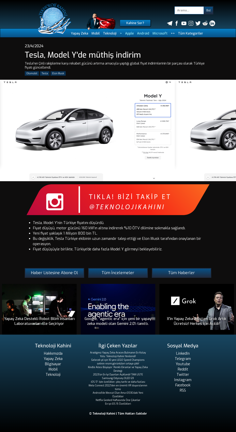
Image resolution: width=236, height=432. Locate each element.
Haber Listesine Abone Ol (54, 273)
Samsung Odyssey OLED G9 (118, 378)
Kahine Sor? (135, 23)
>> (173, 33)
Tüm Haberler (181, 273)
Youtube (183, 364)
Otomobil (31, 73)
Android (143, 33)
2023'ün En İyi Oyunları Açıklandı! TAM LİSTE (118, 374)
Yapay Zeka (79, 33)
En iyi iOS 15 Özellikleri (118, 403)
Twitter (183, 374)
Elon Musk (58, 73)
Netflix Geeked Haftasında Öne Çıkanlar (118, 400)
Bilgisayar (53, 364)
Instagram (182, 379)
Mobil (95, 33)
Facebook (182, 385)
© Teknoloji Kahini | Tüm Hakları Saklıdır (118, 414)
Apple (129, 33)
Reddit (183, 369)
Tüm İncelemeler (118, 273)
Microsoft (159, 33)
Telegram (183, 358)
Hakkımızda (53, 353)
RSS (183, 390)
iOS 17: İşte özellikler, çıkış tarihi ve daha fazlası (118, 382)
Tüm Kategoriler (190, 33)
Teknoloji (110, 33)
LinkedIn (183, 353)
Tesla (45, 73)
